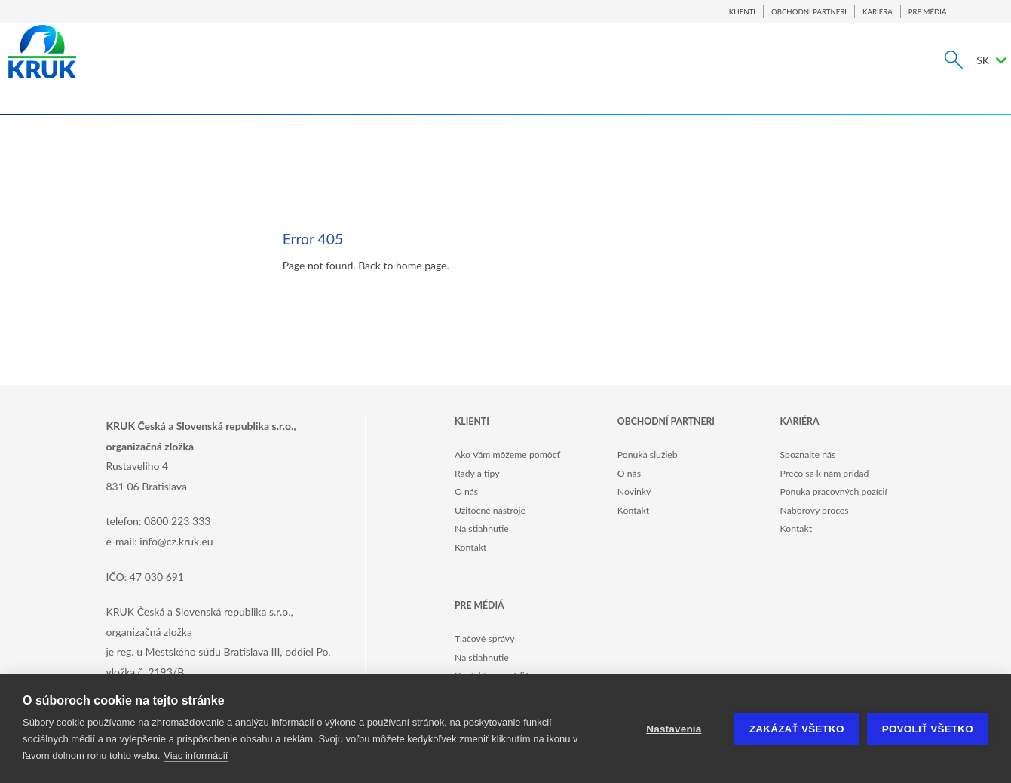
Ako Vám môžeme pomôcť (507, 454)
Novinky (634, 491)
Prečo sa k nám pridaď (824, 473)
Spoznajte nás (808, 454)
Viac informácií (196, 755)
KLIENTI (742, 12)
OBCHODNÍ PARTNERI (809, 12)
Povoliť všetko (927, 729)
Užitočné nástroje (490, 510)
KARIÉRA (877, 12)
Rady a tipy (477, 473)
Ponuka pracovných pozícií (833, 491)
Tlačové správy (485, 638)
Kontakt (470, 547)
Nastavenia (673, 729)
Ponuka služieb (647, 454)
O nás (466, 491)
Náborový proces (814, 510)
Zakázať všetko (796, 729)
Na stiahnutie (482, 528)
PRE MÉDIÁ (927, 12)
